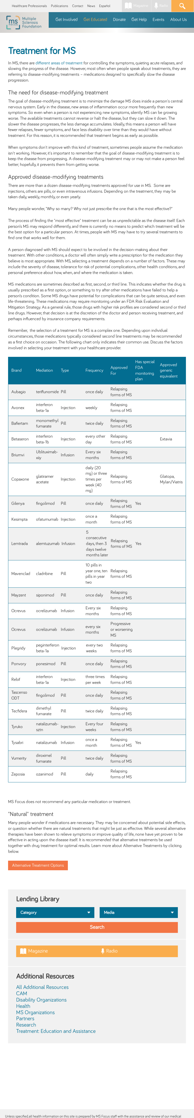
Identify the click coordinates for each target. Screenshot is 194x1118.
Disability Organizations (41, 1000)
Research (26, 1025)
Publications (59, 6)
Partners (25, 1019)
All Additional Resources (42, 987)
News (91, 6)
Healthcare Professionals (29, 6)
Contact (77, 6)
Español (104, 6)
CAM (21, 994)
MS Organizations (35, 1012)
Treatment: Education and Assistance (56, 1031)
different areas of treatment (59, 63)
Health (23, 1006)
